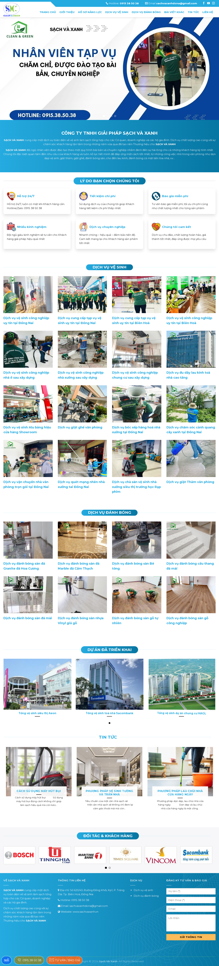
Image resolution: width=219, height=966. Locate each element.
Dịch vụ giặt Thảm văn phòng (190, 482)
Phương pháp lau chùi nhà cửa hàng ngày (180, 792)
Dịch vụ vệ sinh (116, 12)
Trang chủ (48, 12)
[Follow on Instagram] (209, 3)
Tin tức (193, 12)
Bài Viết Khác (174, 12)
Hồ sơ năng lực (90, 12)
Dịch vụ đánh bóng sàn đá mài (27, 618)
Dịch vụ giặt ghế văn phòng (80, 427)
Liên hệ (207, 12)
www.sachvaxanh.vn (85, 911)
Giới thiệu (67, 12)
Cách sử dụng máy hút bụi (39, 791)
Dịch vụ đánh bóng (146, 12)
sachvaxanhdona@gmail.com (88, 905)
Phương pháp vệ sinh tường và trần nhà (109, 792)
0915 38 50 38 (80, 900)
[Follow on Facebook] (204, 3)
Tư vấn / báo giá (64, 960)
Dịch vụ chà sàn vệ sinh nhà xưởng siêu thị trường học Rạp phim (136, 487)
